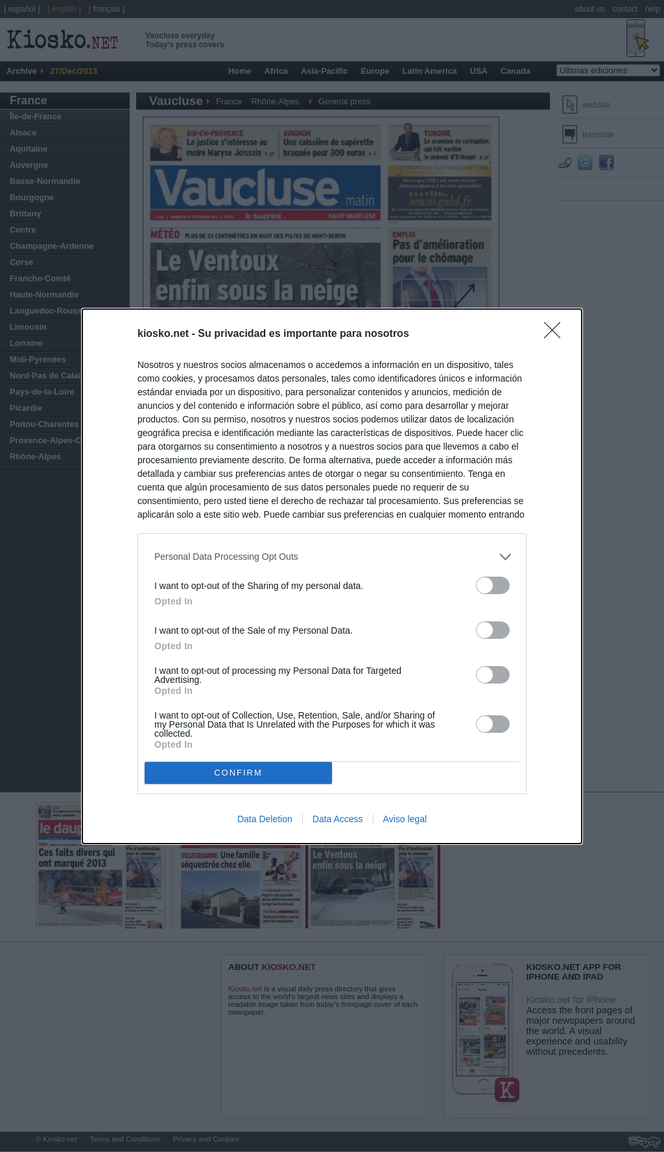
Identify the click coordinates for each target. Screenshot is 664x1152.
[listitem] (332, 557)
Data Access (338, 819)
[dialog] (332, 576)
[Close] (556, 334)
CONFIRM (238, 773)
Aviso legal (405, 819)
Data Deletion (264, 819)
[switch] (493, 585)
